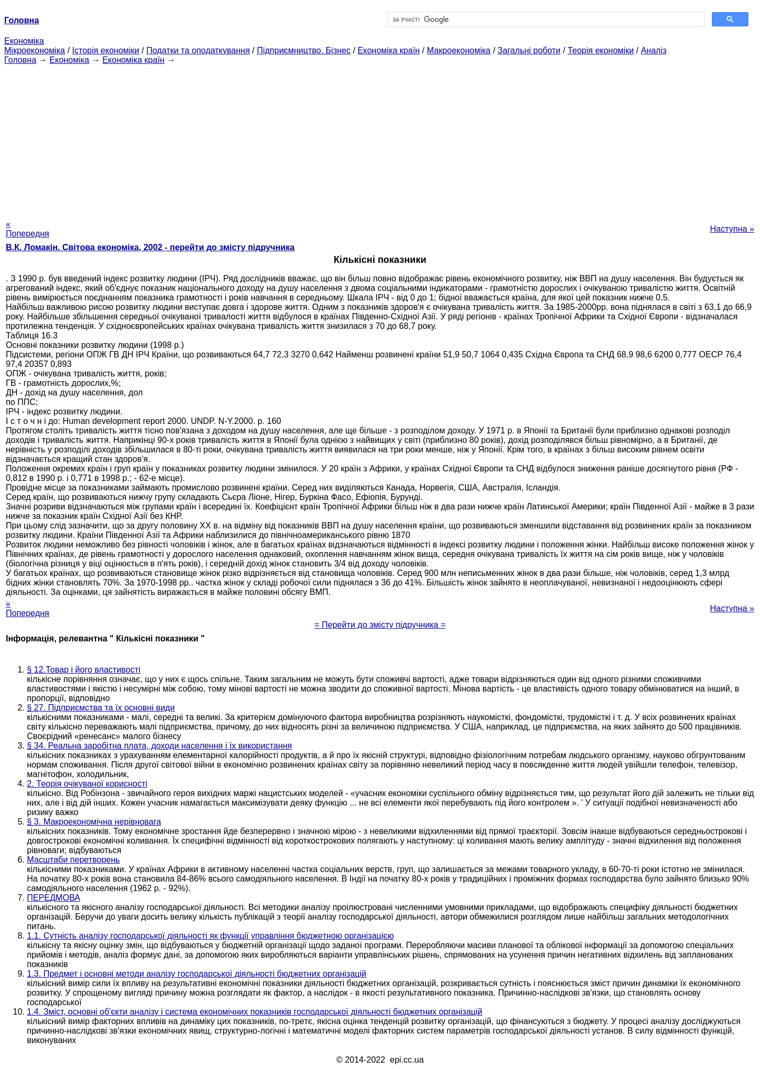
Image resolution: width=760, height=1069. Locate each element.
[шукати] (545, 19)
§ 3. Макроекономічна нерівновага (94, 821)
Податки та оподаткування (198, 50)
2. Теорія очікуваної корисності (87, 783)
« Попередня (27, 229)
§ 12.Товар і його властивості (83, 669)
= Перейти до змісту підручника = (380, 624)
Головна (20, 59)
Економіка (24, 40)
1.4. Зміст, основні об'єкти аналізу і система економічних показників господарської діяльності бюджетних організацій (254, 1011)
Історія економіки (105, 50)
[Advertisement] (380, 139)
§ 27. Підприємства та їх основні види (101, 707)
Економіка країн (389, 50)
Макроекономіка (459, 50)
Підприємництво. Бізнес (304, 50)
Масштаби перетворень (73, 859)
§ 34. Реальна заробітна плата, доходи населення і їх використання (159, 745)
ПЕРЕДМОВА (53, 897)
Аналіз (654, 50)
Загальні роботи (529, 50)
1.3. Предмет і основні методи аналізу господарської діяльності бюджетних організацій (196, 973)
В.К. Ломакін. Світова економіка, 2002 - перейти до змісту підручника (150, 247)
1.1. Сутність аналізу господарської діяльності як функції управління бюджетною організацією (210, 935)
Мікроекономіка (34, 50)
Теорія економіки (600, 50)
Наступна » (732, 228)
